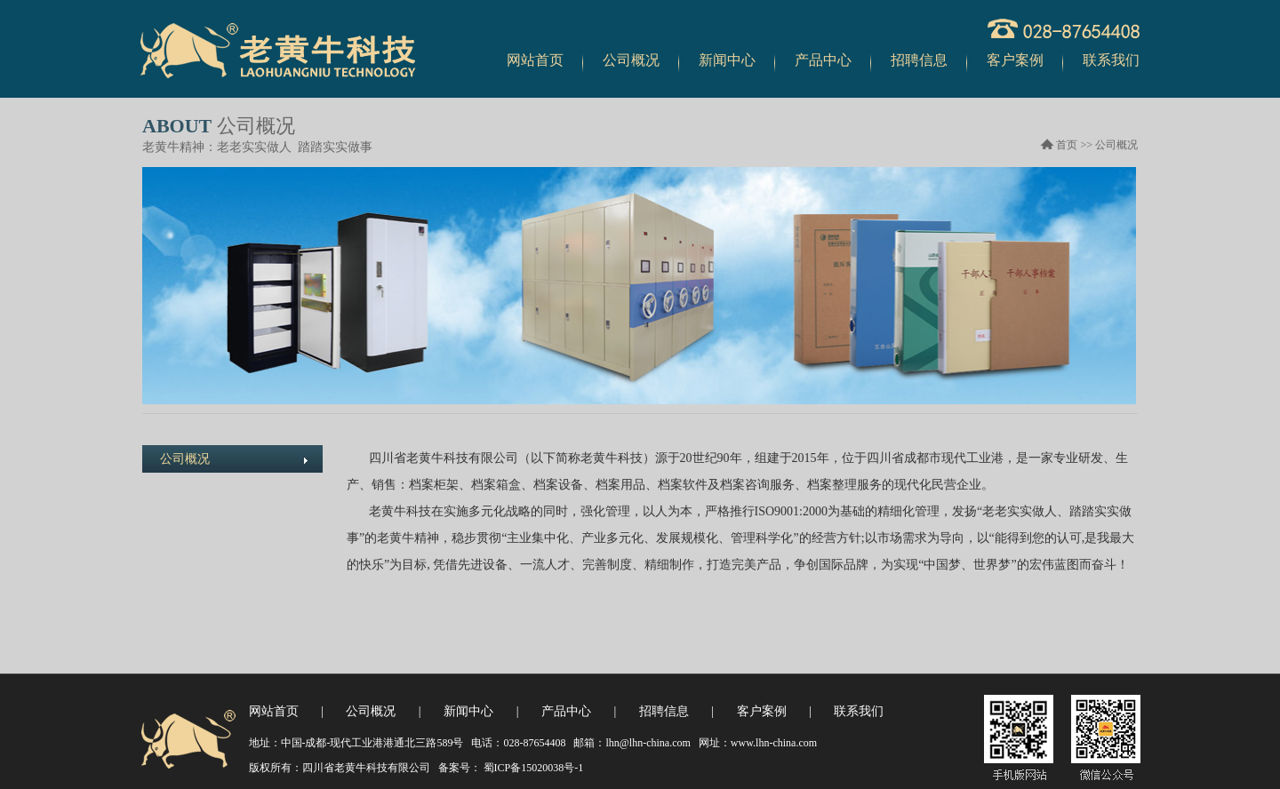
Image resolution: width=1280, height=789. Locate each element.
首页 (1066, 145)
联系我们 (1111, 60)
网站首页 (535, 60)
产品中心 (823, 60)
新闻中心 (727, 60)
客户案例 (1015, 60)
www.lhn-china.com (774, 743)
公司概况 (631, 60)
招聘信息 (919, 60)
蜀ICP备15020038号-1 (532, 767)
